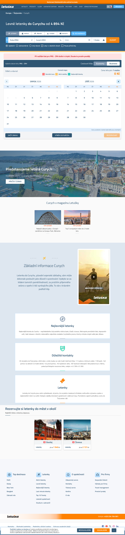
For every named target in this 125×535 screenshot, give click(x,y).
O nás (68, 495)
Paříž (8, 480)
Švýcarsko (18, 13)
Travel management (102, 487)
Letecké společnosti (43, 499)
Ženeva (78, 442)
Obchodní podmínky (23, 526)
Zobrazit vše (11, 495)
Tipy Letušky (48, 226)
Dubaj (9, 484)
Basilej (49, 442)
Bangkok (10, 491)
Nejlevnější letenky (43, 487)
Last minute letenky (43, 491)
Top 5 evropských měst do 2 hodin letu (77, 229)
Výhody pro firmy (101, 484)
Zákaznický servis (72, 480)
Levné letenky (41, 484)
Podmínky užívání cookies (42, 526)
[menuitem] (24, 6)
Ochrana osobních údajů (61, 526)
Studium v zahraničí (43, 503)
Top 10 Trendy (41, 495)
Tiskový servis (71, 487)
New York (10, 487)
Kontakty (69, 484)
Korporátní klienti (101, 480)
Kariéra (68, 491)
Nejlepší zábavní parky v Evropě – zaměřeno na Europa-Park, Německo (47, 229)
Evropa (8, 13)
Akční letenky (41, 480)
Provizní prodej (100, 491)
